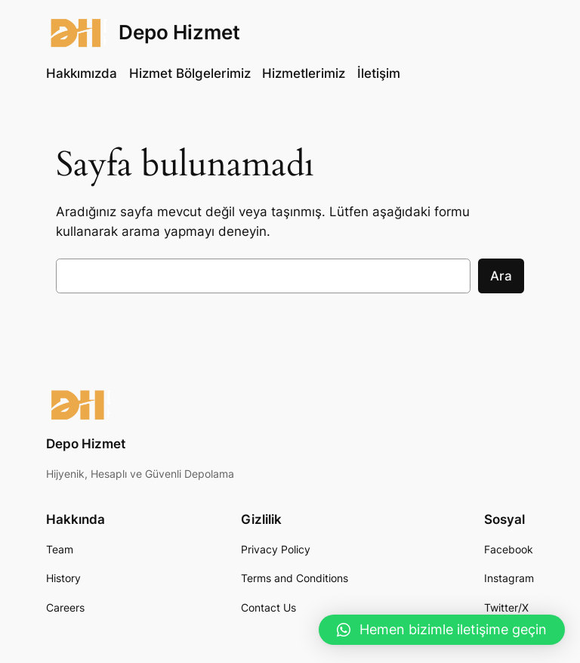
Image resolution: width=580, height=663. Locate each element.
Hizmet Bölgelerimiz (190, 73)
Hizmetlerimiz (303, 73)
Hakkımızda (81, 73)
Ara (501, 275)
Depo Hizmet (179, 32)
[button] (442, 630)
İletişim (378, 73)
